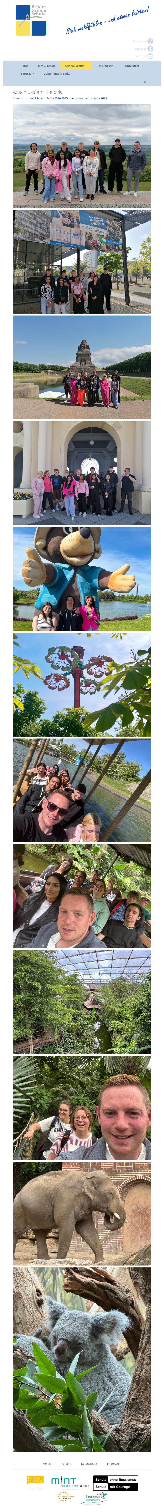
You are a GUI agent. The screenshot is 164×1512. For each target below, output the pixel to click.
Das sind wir (106, 66)
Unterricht (133, 66)
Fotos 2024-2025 (57, 98)
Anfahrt (66, 1463)
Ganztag (27, 73)
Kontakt (48, 1463)
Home (24, 66)
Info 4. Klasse (46, 66)
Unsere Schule (76, 66)
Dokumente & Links (57, 73)
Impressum (114, 1463)
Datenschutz (89, 1463)
